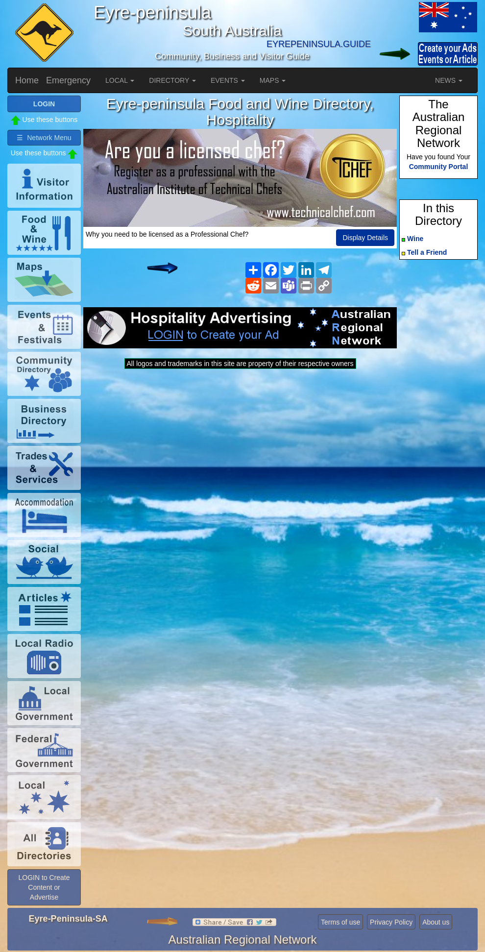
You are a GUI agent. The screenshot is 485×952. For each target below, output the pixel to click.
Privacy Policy (391, 922)
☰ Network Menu (44, 138)
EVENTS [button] (228, 80)
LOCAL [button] (119, 80)
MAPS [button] (273, 80)
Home (27, 80)
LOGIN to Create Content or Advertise (44, 887)
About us (435, 922)
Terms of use (340, 922)
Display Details (365, 238)
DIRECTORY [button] (172, 80)
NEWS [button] (448, 80)
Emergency (68, 80)
